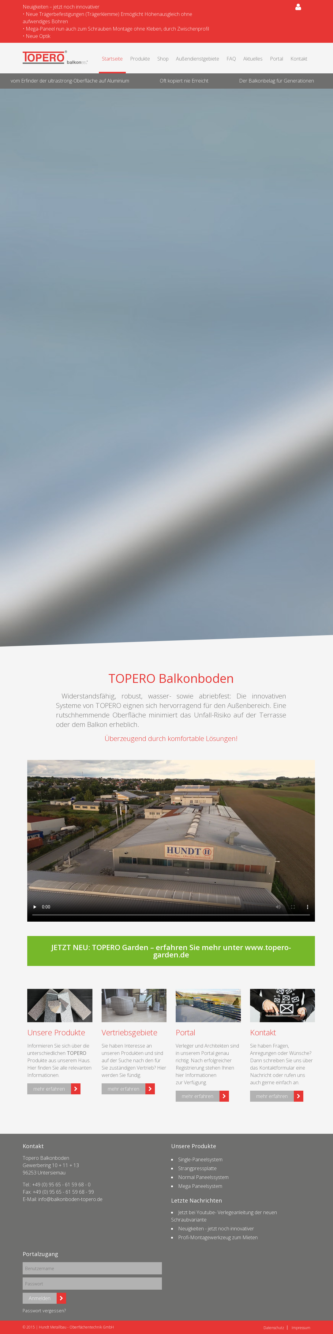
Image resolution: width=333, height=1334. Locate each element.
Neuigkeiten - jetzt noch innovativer (216, 1228)
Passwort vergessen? (44, 1311)
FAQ (231, 58)
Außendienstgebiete (197, 58)
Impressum (301, 1327)
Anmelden (40, 1298)
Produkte (140, 58)
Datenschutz (274, 1327)
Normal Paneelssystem (203, 1177)
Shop (163, 58)
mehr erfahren (49, 1088)
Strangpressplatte (197, 1168)
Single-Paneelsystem (200, 1159)
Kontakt (298, 58)
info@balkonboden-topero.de (70, 1199)
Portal (276, 58)
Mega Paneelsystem (200, 1186)
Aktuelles (253, 58)
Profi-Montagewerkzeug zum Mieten (218, 1237)
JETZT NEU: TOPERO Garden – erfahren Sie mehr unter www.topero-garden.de (171, 951)
